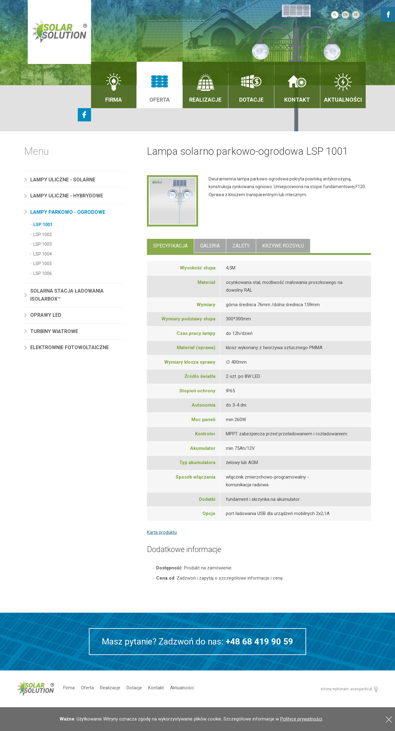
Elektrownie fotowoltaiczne (70, 347)
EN (345, 14)
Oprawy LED (46, 315)
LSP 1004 (42, 253)
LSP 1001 (42, 224)
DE (356, 14)
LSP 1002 (42, 234)
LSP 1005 (42, 263)
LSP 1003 (42, 244)
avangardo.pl (361, 689)
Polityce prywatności (301, 719)
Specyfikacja (170, 246)
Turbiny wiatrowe (54, 331)
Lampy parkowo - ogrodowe (68, 212)
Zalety (241, 246)
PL (335, 14)
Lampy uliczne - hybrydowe (67, 196)
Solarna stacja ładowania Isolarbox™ (67, 295)
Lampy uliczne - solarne (63, 180)
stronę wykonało (334, 689)
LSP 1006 (42, 273)
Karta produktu (162, 532)
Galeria (210, 246)
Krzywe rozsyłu (283, 246)
